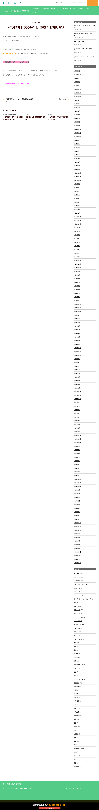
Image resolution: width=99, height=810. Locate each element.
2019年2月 (77, 340)
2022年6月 (77, 195)
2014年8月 (77, 537)
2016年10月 (77, 442)
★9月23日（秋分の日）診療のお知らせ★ (36, 27)
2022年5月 (77, 198)
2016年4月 (77, 464)
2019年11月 (77, 308)
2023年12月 (77, 129)
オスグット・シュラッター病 (82, 599)
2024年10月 (77, 96)
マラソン (76, 635)
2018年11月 (77, 351)
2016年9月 (77, 446)
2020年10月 (77, 268)
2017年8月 (77, 406)
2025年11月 (77, 74)
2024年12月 (77, 89)
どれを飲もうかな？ (80, 42)
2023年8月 (77, 144)
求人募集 (73, 9)
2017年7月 (77, 410)
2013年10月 (77, 552)
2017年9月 (77, 402)
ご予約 (34, 13)
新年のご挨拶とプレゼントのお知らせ (84, 57)
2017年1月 (77, 432)
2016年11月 (77, 439)
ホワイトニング (56, 9)
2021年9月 (77, 227)
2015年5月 (77, 504)
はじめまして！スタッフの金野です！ (84, 49)
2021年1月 (77, 257)
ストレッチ (77, 610)
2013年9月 (77, 555)
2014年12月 (77, 523)
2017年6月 (77, 413)
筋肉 (75, 719)
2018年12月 (77, 348)
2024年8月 (77, 100)
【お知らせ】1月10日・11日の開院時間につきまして (13, 118)
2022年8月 (77, 187)
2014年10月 (77, 530)
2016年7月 (77, 453)
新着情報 (76, 683)
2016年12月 (77, 435)
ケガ (75, 602)
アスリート (77, 592)
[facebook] (3, 2)
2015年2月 (77, 515)
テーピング (77, 613)
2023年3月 (77, 162)
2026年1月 (77, 71)
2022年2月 (77, 209)
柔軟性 (76, 697)
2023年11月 (77, 133)
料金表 (65, 9)
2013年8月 (77, 559)
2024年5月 (77, 111)
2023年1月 (77, 169)
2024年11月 (77, 93)
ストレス (76, 606)
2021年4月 (77, 246)
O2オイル (76, 573)
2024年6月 (77, 107)
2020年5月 (77, 286)
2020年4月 (77, 289)
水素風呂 (76, 712)
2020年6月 (77, 282)
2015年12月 (77, 479)
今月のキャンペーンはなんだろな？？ (83, 34)
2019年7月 (77, 322)
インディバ (77, 595)
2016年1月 (77, 475)
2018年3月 (77, 380)
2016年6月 (77, 457)
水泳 (75, 704)
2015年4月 (77, 508)
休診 (75, 643)
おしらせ (5, 114)
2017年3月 (77, 424)
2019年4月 (77, 333)
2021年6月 (77, 238)
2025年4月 (77, 82)
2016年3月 (77, 468)
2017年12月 (77, 391)
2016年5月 (77, 461)
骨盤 (75, 763)
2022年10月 (77, 180)
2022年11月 (77, 176)
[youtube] (15, 2)
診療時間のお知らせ (11, 114)
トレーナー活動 (78, 617)
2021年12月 (77, 217)
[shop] (20, 2)
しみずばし (77, 581)
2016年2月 (77, 472)
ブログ (88, 9)
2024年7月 (77, 104)
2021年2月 (77, 253)
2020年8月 (77, 275)
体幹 (75, 646)
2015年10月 (77, 486)
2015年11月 (77, 483)
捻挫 (75, 672)
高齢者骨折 (77, 766)
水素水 (76, 708)
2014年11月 (77, 526)
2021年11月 (77, 220)
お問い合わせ (92, 3)
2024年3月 (77, 118)
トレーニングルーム (80, 624)
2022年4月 (77, 202)
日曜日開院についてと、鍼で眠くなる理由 (19, 100)
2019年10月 (77, 311)
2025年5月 (77, 78)
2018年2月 (77, 384)
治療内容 (76, 715)
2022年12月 (77, 173)
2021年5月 (77, 242)
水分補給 (76, 701)
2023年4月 (77, 158)
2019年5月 (77, 329)
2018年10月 (77, 355)
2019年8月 (77, 319)
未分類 (76, 690)
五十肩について (61, 99)
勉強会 (76, 653)
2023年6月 (77, 151)
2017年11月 (77, 395)
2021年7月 (77, 235)
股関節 (76, 734)
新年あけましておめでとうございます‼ (84, 26)
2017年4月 (77, 421)
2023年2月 (77, 166)
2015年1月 (77, 519)
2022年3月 (77, 206)
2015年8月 (77, 493)
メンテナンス (78, 639)
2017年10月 (77, 399)
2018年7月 (77, 366)
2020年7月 (77, 278)
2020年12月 (77, 260)
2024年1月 (77, 125)
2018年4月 (77, 377)
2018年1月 (77, 388)
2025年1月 (77, 85)
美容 (75, 723)
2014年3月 (77, 544)
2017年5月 (77, 417)
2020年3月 (77, 293)
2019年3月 (77, 337)
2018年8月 (77, 362)
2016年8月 (77, 450)
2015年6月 (77, 501)
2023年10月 (77, 136)
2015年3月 (77, 512)
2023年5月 (77, 155)
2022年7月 (77, 191)
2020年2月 (77, 297)
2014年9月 (77, 534)
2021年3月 (77, 249)
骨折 (75, 759)
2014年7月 (77, 541)
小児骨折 (76, 668)
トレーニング (78, 621)
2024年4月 (77, 115)
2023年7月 (77, 147)
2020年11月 (77, 264)
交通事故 (81, 9)
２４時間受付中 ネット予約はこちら (17, 83)
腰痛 (75, 741)
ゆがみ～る (77, 588)
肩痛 (75, 737)
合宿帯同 (76, 657)
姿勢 (75, 661)
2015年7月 (77, 497)
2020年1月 (77, 300)
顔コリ (76, 756)
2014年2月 (77, 548)
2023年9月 (77, 140)
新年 (75, 675)
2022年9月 (77, 184)
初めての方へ (36, 9)
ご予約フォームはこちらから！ (50, 808)
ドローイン (77, 628)
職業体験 (76, 726)
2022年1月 (77, 213)
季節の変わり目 (78, 664)
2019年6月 (77, 326)
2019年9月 (77, 315)
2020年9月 (77, 271)
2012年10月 (77, 563)
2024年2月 (77, 122)
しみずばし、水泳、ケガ (81, 584)
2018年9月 (77, 359)
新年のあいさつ (78, 679)
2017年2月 (77, 428)
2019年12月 (77, 304)
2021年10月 (77, 224)
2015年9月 (77, 490)
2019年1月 (77, 344)
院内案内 (46, 9)
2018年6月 (77, 370)
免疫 (75, 650)
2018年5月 (77, 373)
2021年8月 (77, 231)
